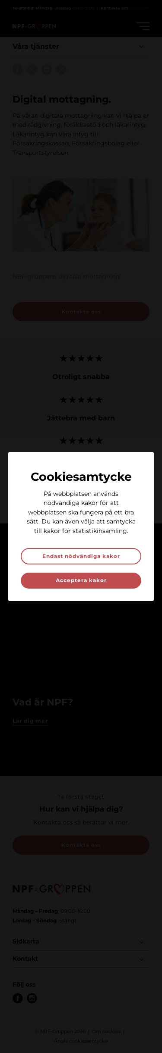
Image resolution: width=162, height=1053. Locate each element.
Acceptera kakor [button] (81, 580)
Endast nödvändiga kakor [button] (81, 556)
